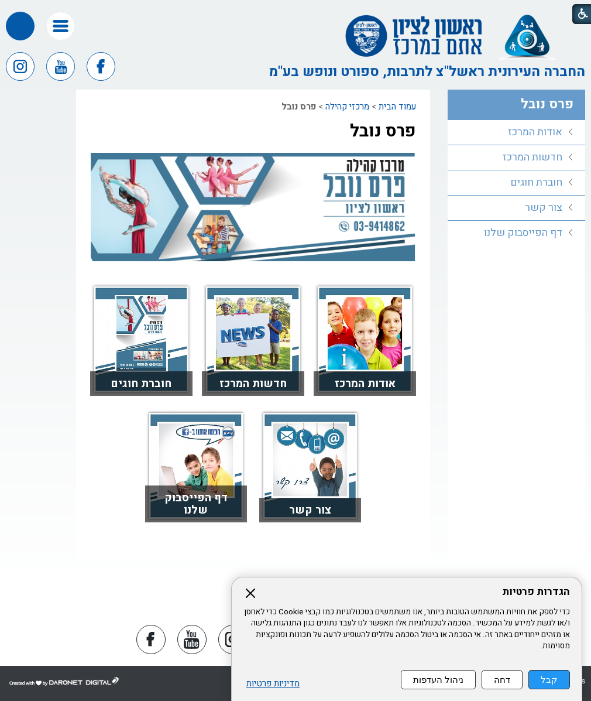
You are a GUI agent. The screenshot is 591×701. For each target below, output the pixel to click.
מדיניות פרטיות (273, 683)
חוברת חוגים (141, 383)
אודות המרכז (365, 383)
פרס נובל (383, 131)
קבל (549, 680)
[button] (60, 26)
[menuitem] (516, 132)
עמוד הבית (397, 106)
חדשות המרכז (253, 383)
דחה (502, 680)
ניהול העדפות (438, 680)
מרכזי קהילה (347, 106)
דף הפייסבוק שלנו (196, 504)
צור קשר (310, 510)
